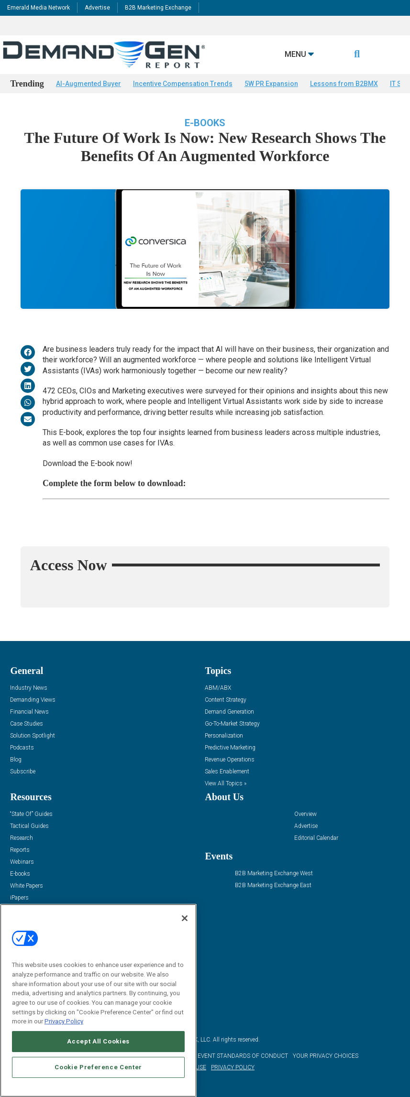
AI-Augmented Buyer (88, 83)
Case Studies (26, 724)
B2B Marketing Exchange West (274, 873)
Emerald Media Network (38, 8)
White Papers (26, 886)
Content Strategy (225, 700)
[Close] (184, 918)
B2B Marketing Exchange (158, 8)
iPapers (19, 898)
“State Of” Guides (31, 814)
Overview (305, 814)
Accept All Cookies (98, 1041)
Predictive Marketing (230, 748)
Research (21, 838)
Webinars (22, 862)
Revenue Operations (230, 760)
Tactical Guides (29, 826)
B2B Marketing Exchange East (273, 885)
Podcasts (22, 748)
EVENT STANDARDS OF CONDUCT (243, 1056)
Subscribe (22, 772)
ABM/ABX (218, 688)
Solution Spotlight (32, 736)
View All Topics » (225, 784)
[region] (98, 1000)
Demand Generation (229, 712)
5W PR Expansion (271, 83)
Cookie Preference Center (98, 1067)
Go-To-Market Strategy (232, 724)
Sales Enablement (227, 772)
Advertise (97, 8)
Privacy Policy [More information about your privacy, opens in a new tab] (63, 1021)
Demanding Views (32, 700)
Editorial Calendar (316, 838)
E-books (205, 123)
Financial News (29, 712)
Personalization (224, 736)
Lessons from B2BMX (344, 83)
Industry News (28, 688)
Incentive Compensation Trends (183, 83)
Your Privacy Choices (325, 1056)
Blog (16, 760)
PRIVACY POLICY (233, 1067)
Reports (20, 850)
